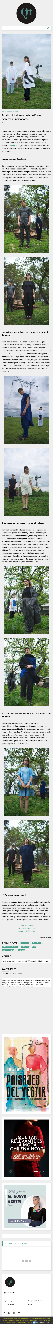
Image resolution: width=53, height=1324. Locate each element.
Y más (47, 1322)
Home (3, 111)
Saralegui (11, 146)
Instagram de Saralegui (26, 931)
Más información (40, 1322)
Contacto (29, 1304)
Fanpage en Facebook (26, 928)
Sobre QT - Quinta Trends (34, 1301)
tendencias (9, 111)
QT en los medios (9, 1304)
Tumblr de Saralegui (26, 925)
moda (16, 111)
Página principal (8, 1301)
